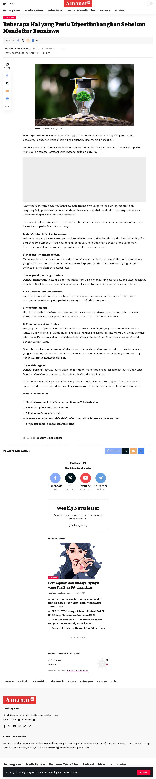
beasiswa (42, 438)
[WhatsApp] (29, 726)
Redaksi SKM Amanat (17, 48)
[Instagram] (19, 726)
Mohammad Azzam (59, 593)
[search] (141, 3)
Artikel (53, 578)
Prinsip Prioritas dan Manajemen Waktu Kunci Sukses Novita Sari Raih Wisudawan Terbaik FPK (75, 603)
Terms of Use (69, 772)
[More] (38, 40)
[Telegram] (101, 482)
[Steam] (24, 726)
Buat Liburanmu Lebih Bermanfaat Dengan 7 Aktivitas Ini (62, 402)
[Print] (33, 40)
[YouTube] (14, 726)
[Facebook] (55, 482)
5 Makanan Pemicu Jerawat (43, 413)
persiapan (55, 438)
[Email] (28, 40)
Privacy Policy (49, 772)
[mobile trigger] (6, 3)
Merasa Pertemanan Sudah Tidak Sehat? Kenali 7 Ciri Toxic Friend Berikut (73, 418)
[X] (70, 482)
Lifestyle (9, 17)
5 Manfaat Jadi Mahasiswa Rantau (47, 407)
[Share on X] (23, 40)
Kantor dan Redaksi (15, 736)
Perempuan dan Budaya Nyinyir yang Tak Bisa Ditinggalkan (73, 585)
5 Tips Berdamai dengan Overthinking (50, 423)
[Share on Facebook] (18, 40)
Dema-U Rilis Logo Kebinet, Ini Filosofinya (78, 627)
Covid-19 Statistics (77, 670)
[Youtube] (85, 482)
